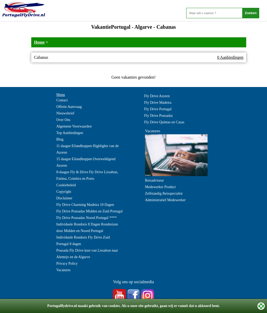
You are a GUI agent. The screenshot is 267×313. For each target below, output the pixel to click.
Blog (59, 139)
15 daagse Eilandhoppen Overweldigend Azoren (86, 162)
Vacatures (63, 270)
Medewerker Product (160, 187)
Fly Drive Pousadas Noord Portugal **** (86, 218)
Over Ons (63, 120)
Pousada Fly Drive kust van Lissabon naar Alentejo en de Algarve (87, 253)
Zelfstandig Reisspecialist (164, 193)
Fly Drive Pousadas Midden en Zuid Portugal (89, 211)
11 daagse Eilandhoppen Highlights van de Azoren (87, 149)
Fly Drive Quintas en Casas (164, 122)
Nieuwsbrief (65, 113)
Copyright (63, 192)
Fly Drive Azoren (157, 96)
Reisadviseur (154, 180)
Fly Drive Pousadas (158, 116)
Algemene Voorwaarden (74, 126)
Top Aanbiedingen (69, 133)
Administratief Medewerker (165, 200)
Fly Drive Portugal (158, 109)
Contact (62, 100)
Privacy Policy (67, 263)
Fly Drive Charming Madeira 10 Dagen (85, 205)
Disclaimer (64, 198)
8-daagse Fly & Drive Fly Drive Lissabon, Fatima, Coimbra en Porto (87, 175)
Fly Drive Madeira (157, 103)
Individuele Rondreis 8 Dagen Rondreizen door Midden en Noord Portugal (87, 227)
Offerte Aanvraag (69, 107)
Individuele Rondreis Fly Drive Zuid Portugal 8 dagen (83, 240)
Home (39, 42)
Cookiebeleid (66, 185)
